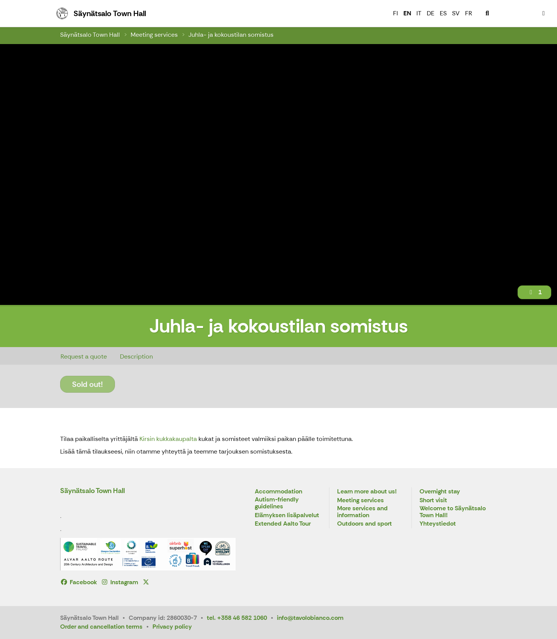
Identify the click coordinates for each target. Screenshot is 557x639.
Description (136, 356)
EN (407, 13)
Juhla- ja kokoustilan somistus (231, 35)
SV (456, 13)
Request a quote (84, 356)
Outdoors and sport (364, 524)
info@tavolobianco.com (310, 618)
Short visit (433, 500)
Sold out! (87, 384)
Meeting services (154, 35)
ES (443, 13)
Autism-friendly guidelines (277, 503)
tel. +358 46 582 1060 (237, 618)
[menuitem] (487, 13)
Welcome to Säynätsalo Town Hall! (452, 512)
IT (418, 13)
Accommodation (278, 491)
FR (468, 13)
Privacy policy (172, 627)
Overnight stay (439, 491)
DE (430, 13)
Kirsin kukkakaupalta (168, 439)
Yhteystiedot (437, 524)
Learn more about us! (367, 491)
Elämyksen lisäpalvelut (287, 515)
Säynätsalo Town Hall (90, 35)
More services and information (362, 512)
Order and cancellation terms (101, 627)
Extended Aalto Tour (283, 524)
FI (395, 13)
